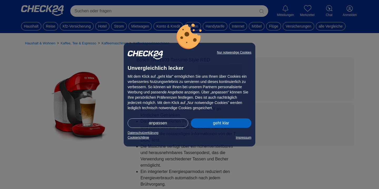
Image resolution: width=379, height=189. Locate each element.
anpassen (158, 123)
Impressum (243, 137)
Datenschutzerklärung (143, 133)
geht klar (221, 123)
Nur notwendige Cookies (234, 52)
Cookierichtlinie (138, 137)
